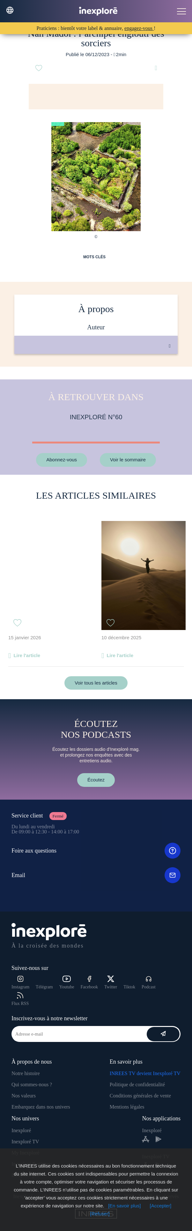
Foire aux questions (96, 851)
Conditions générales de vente (140, 1095)
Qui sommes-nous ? (31, 1084)
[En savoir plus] (124, 1205)
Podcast (149, 982)
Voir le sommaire (128, 459)
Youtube (66, 982)
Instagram (20, 982)
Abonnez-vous (61, 459)
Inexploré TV (25, 1141)
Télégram (44, 987)
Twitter (110, 982)
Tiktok (129, 987)
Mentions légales (127, 1107)
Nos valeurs (23, 1095)
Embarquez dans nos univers (40, 1107)
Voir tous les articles (96, 682)
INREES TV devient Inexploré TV (145, 1073)
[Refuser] (100, 1213)
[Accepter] (161, 1205)
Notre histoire (25, 1073)
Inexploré (21, 1130)
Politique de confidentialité (137, 1084)
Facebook (89, 982)
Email (96, 875)
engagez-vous (139, 28)
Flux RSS (20, 999)
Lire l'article (26, 655)
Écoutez (96, 779)
